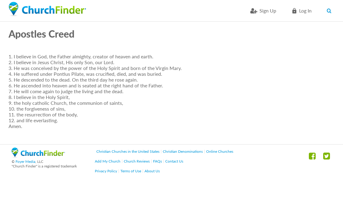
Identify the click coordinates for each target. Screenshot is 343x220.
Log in (305, 10)
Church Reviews (137, 161)
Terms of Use (130, 171)
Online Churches (219, 151)
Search (330, 10)
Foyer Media (25, 161)
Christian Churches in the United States (127, 151)
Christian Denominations (183, 151)
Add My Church (107, 161)
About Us (152, 171)
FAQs (157, 161)
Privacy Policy (106, 171)
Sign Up (267, 10)
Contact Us (174, 161)
